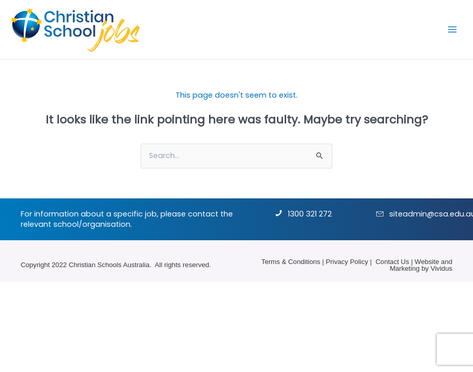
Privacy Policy (347, 262)
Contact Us (392, 262)
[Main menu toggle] (452, 29)
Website (427, 262)
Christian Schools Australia (109, 265)
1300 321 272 (310, 214)
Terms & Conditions (290, 262)
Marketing (405, 268)
